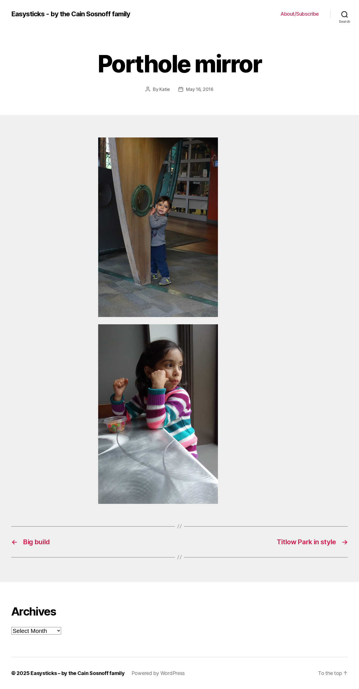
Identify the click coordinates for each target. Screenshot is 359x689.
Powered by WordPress (158, 673)
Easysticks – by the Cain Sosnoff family (78, 673)
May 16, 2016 (199, 89)
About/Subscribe (299, 14)
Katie (164, 89)
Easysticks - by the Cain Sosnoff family (70, 14)
